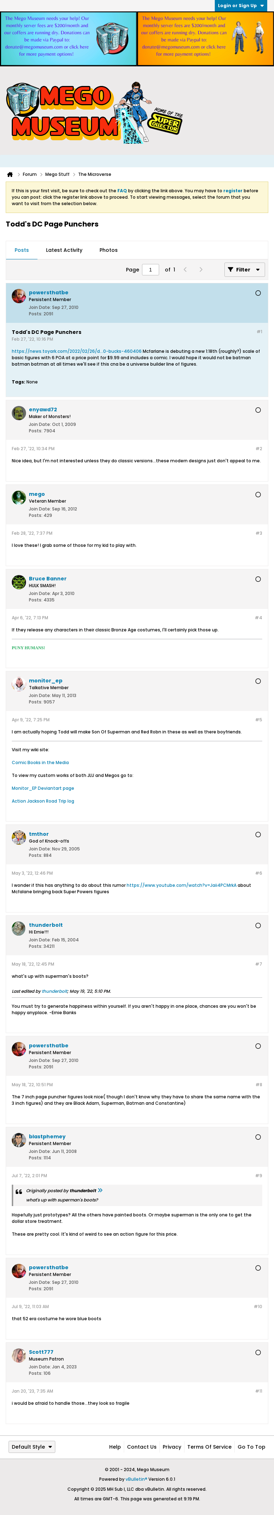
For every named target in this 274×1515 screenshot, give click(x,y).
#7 (258, 964)
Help (115, 1446)
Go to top (251, 1446)
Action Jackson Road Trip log (43, 801)
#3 (258, 533)
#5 (258, 720)
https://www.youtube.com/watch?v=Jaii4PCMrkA (182, 885)
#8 (258, 1085)
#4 (258, 618)
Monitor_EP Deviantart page (43, 788)
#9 (258, 1176)
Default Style (32, 1446)
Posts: (35, 314)
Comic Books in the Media (40, 762)
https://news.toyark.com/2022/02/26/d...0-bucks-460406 (77, 351)
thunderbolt (54, 991)
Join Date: (40, 307)
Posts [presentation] (22, 250)
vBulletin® (136, 1479)
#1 (259, 332)
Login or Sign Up (241, 5)
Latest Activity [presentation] (64, 250)
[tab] (21, 250)
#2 (258, 449)
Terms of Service (209, 1446)
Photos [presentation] (109, 250)
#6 (258, 873)
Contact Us (142, 1446)
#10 (258, 1306)
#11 (258, 1391)
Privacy (172, 1446)
